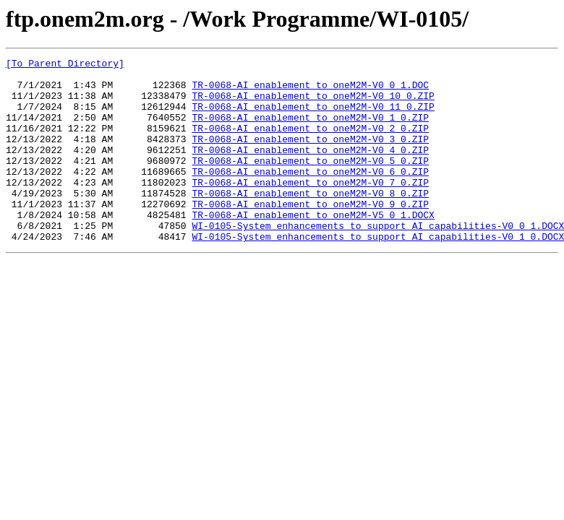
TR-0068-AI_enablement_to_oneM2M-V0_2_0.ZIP (310, 143)
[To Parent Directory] (65, 65)
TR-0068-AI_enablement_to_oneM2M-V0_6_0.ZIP (310, 195)
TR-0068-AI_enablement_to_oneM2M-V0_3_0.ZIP (310, 156)
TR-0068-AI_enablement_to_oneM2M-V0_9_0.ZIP (310, 234)
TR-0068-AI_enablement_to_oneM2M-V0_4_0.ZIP (310, 169)
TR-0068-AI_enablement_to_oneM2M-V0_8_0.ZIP (310, 221)
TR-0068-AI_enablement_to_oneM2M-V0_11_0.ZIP (313, 117)
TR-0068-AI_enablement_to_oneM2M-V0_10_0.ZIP (313, 104)
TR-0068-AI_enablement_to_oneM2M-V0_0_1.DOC (310, 91)
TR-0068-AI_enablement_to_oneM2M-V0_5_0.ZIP (310, 182)
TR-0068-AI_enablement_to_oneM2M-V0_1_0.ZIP (310, 130)
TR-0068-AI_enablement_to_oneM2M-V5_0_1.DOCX (313, 247)
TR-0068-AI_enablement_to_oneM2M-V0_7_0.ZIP (310, 208)
